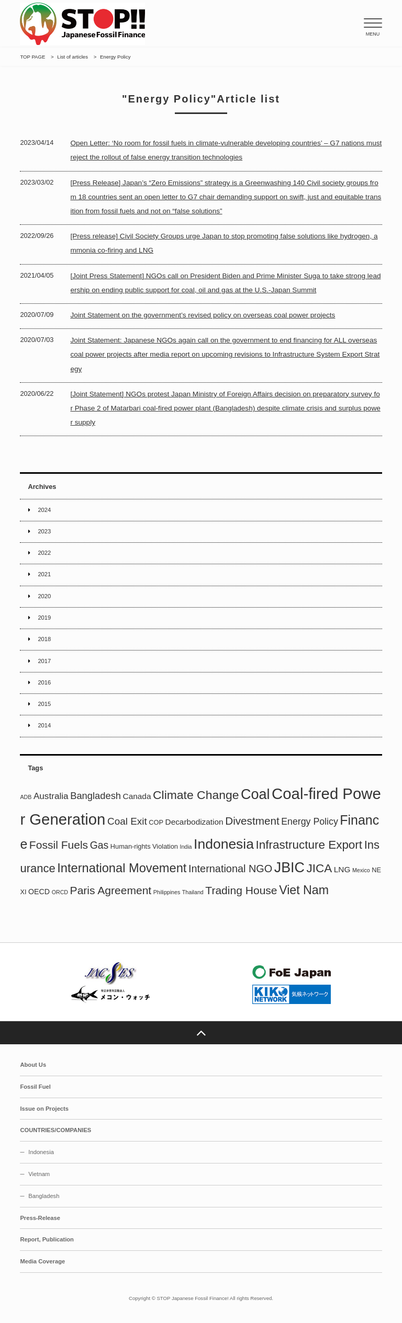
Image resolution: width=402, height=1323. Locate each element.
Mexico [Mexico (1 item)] (361, 870)
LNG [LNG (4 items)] (342, 869)
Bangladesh (43, 1196)
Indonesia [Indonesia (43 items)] (224, 844)
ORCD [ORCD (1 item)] (60, 892)
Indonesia (41, 1152)
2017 (44, 661)
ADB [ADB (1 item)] (25, 797)
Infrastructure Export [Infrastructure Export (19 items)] (309, 844)
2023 (44, 531)
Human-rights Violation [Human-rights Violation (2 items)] (144, 846)
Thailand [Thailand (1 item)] (193, 892)
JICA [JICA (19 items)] (319, 868)
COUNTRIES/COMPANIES (55, 1130)
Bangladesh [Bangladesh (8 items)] (95, 795)
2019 (44, 617)
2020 (44, 596)
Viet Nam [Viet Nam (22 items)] (304, 890)
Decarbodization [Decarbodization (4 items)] (194, 821)
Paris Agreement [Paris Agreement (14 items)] (111, 890)
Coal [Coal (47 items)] (255, 794)
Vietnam (39, 1174)
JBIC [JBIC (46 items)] (289, 867)
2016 (44, 682)
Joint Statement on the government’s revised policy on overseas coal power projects (202, 315)
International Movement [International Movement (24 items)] (121, 868)
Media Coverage (42, 1261)
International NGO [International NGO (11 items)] (230, 868)
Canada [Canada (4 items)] (137, 796)
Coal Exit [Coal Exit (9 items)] (127, 821)
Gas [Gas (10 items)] (99, 845)
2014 (44, 725)
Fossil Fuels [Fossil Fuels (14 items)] (58, 845)
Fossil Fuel (35, 1087)
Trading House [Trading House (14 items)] (241, 890)
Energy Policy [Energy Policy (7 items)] (309, 821)
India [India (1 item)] (186, 846)
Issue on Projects (44, 1108)
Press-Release (40, 1218)
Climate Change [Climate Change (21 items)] (196, 795)
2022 (44, 553)
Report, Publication (47, 1239)
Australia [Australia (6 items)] (51, 796)
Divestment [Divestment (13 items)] (252, 821)
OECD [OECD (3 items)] (39, 891)
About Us (33, 1065)
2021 (44, 574)
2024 (44, 510)
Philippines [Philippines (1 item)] (167, 892)
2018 (44, 639)
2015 (44, 704)
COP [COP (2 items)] (156, 822)
